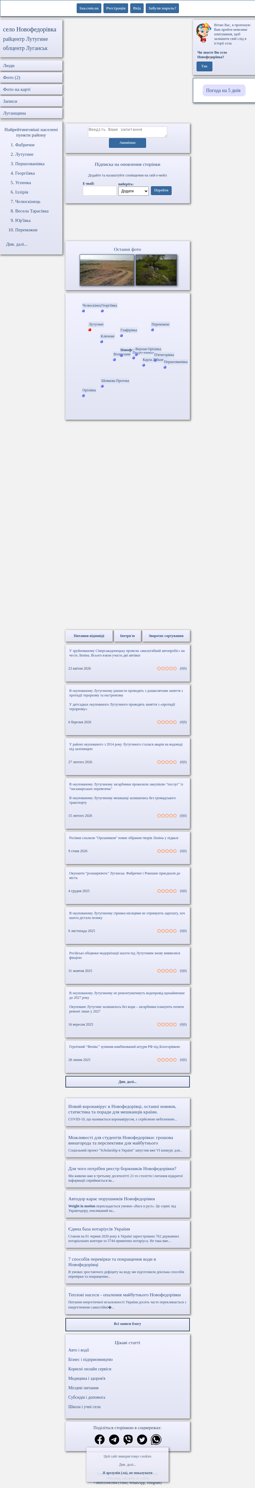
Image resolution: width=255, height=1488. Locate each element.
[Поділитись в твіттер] (142, 1442)
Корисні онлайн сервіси (89, 1371)
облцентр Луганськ (25, 48)
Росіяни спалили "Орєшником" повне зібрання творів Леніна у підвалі (124, 840)
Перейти (161, 192)
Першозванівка (30, 163)
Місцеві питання (83, 1389)
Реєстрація (115, 8)
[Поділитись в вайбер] (128, 1442)
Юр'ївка (23, 220)
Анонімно (128, 145)
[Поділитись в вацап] (156, 1442)
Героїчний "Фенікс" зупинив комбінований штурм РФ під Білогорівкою (124, 1048)
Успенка (23, 182)
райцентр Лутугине (25, 39)
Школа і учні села (84, 1408)
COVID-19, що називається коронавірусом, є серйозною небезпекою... (127, 1114)
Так (204, 66)
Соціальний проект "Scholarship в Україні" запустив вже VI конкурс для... (127, 1145)
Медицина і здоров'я (86, 1380)
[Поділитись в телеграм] (114, 1442)
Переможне (26, 229)
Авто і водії (78, 1352)
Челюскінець (27, 201)
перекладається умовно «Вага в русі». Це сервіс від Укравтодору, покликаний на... (127, 1206)
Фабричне (25, 144)
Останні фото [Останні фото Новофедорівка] (127, 251)
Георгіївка (25, 173)
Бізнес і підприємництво (90, 1361)
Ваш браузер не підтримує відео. (127, 223)
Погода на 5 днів (223, 90)
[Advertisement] (127, 71)
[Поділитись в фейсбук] (100, 1441)
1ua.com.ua (89, 8)
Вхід (137, 8)
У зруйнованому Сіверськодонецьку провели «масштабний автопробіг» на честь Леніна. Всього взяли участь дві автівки (127, 654)
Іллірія (21, 192)
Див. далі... (127, 1464)
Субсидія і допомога (86, 1399)
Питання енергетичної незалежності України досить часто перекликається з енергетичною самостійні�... (127, 1302)
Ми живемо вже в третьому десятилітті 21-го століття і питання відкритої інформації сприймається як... (127, 1176)
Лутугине (24, 154)
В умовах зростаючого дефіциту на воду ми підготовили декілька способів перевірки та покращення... (127, 1269)
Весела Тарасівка (32, 210)
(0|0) (183, 670)
